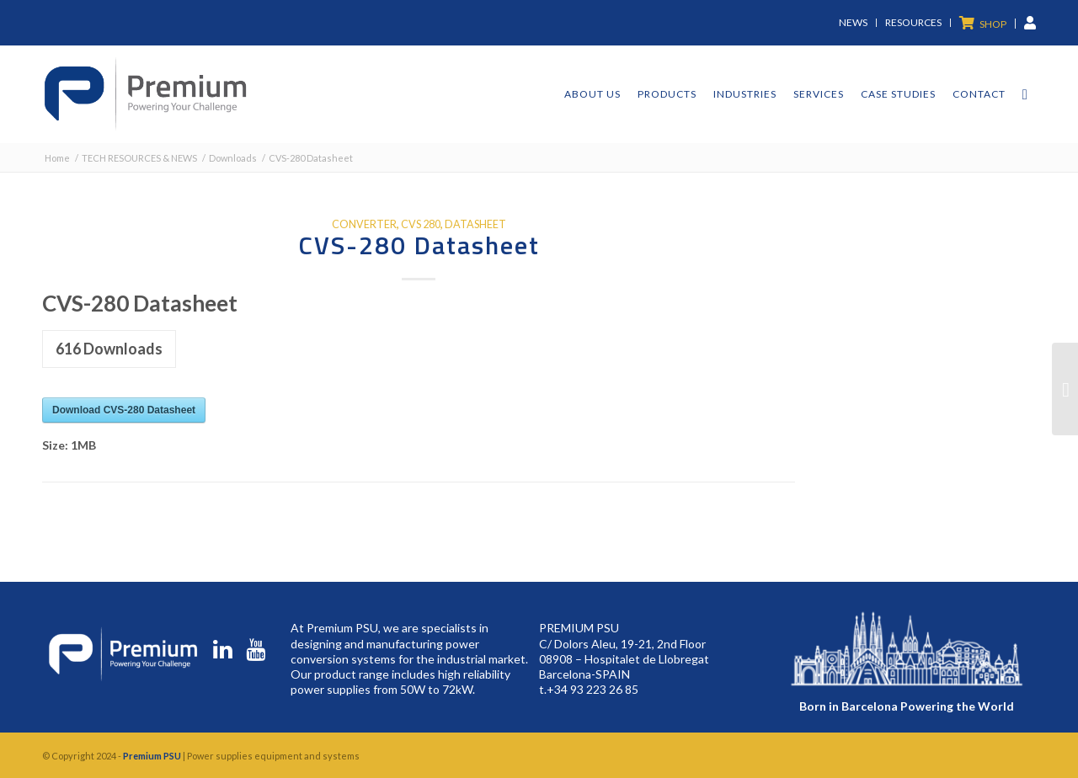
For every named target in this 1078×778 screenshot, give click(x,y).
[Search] (1025, 94)
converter (364, 224)
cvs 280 (420, 224)
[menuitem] (853, 23)
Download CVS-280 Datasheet (123, 410)
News (853, 22)
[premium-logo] (145, 94)
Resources (913, 22)
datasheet (475, 224)
